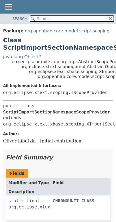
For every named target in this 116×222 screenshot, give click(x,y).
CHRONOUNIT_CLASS (73, 200)
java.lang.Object (20, 56)
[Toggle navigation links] (8, 7)
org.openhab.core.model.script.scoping (67, 30)
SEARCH (20, 19)
